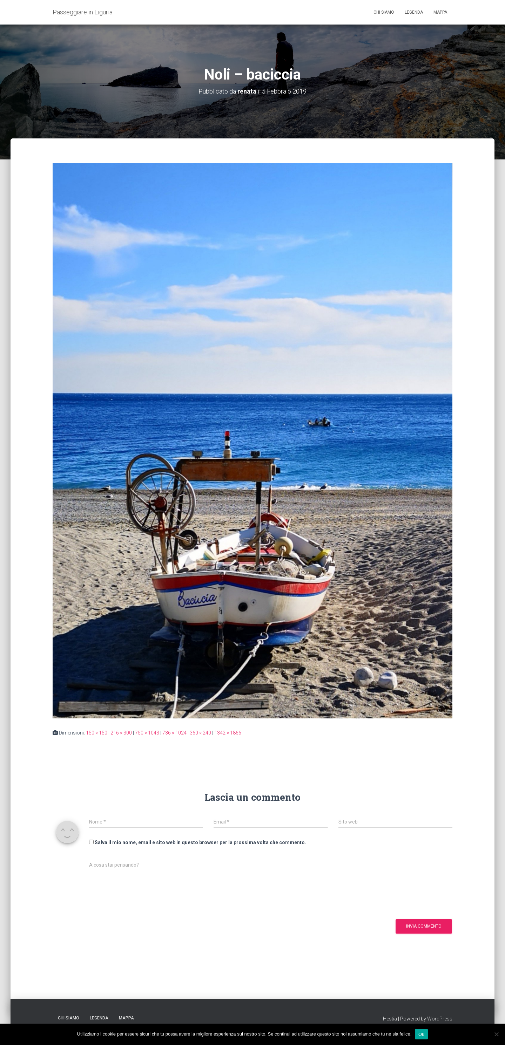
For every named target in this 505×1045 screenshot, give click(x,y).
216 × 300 (121, 733)
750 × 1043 (147, 733)
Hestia (390, 1019)
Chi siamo (383, 12)
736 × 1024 (174, 733)
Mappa (440, 12)
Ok (421, 1034)
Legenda (414, 12)
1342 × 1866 (227, 733)
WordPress (439, 1019)
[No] (496, 1034)
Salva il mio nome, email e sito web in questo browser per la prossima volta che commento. (200, 842)
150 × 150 (96, 733)
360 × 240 (200, 733)
